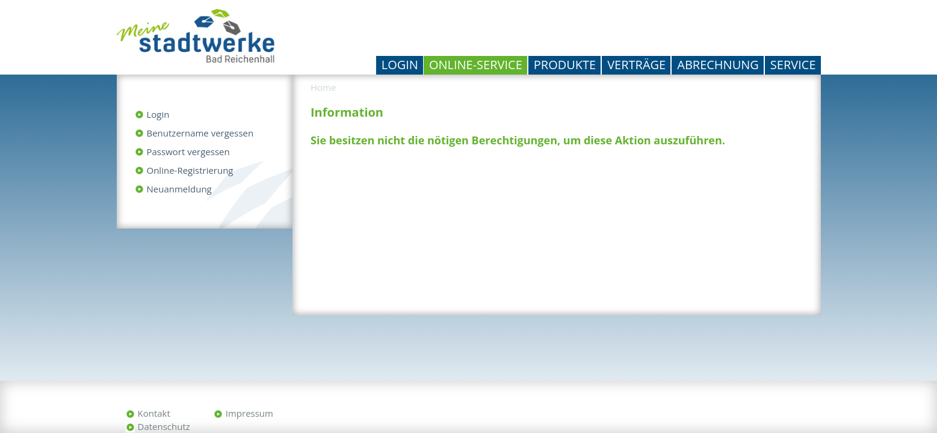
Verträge (636, 65)
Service (793, 65)
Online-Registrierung (190, 170)
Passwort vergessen (188, 152)
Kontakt (154, 413)
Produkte (565, 65)
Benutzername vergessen (200, 133)
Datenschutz (164, 426)
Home (323, 87)
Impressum (249, 413)
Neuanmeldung (179, 189)
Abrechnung (718, 65)
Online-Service (475, 65)
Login (400, 65)
